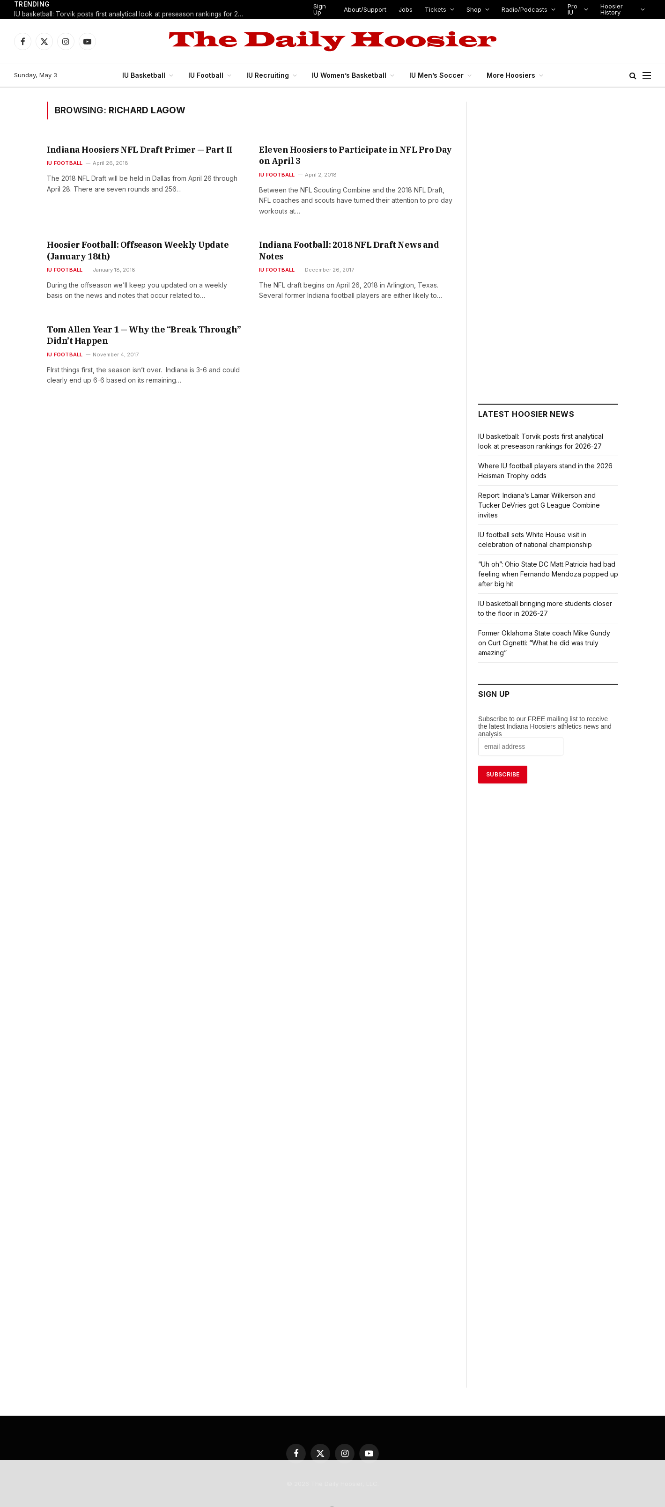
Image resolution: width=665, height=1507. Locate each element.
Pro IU (568, 9)
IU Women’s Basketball (351, 75)
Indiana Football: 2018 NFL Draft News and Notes (344, 233)
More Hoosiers (507, 75)
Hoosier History (609, 9)
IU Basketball (148, 75)
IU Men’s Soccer (436, 75)
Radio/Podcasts (521, 9)
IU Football (209, 75)
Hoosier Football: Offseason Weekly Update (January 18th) (138, 239)
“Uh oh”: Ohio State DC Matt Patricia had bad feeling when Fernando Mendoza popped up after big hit (546, 564)
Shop (471, 9)
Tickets (434, 9)
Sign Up (320, 9)
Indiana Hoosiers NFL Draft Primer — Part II (126, 150)
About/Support (367, 9)
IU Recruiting (271, 75)
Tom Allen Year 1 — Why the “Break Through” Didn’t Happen (140, 323)
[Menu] (647, 75)
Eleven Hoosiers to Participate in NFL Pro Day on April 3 (356, 150)
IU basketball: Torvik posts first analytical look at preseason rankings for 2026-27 (131, 14)
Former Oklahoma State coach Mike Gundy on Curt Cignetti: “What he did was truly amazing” (544, 633)
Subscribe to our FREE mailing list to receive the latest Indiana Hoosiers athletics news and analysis (545, 716)
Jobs (406, 9)
